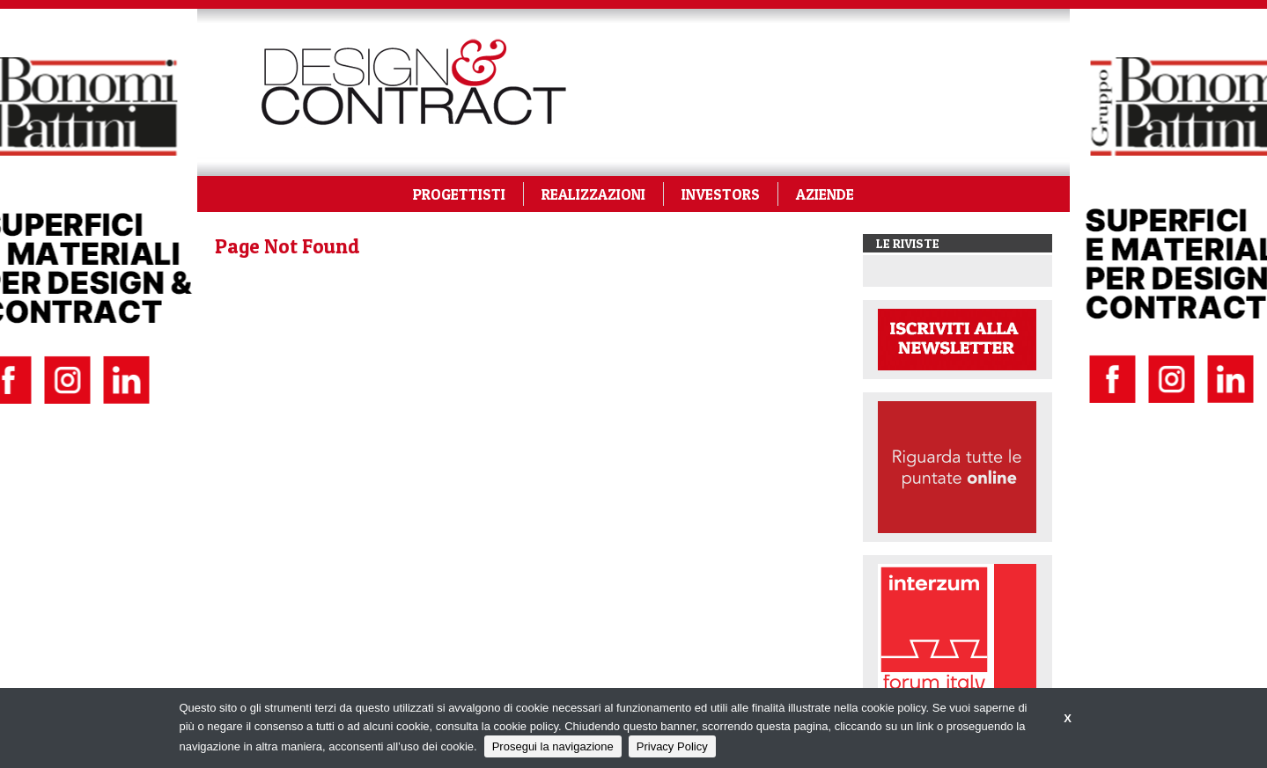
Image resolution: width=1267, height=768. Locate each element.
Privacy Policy (672, 746)
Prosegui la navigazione (553, 746)
